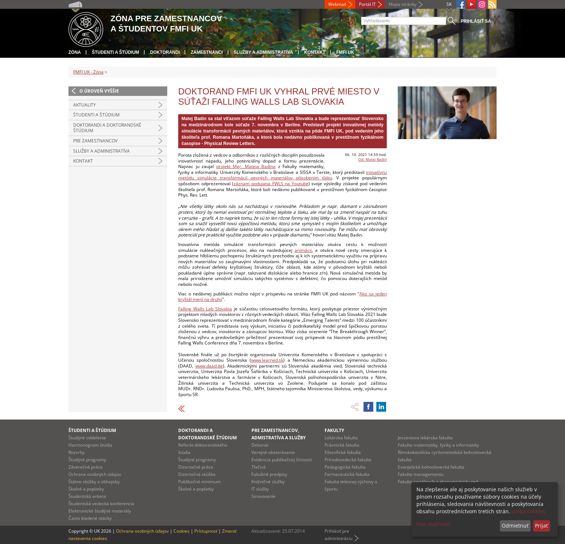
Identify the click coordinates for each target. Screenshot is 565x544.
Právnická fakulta (342, 445)
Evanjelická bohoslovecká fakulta (431, 467)
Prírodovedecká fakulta (348, 460)
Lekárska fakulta (341, 438)
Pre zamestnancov (95, 141)
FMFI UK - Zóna (88, 72)
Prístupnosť (205, 531)
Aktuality (84, 105)
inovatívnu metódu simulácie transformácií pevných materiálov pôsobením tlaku (282, 175)
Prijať (541, 525)
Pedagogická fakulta (345, 467)
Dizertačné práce (195, 467)
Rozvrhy (76, 452)
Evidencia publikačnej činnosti (281, 460)
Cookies (181, 531)
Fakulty (334, 430)
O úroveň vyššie (99, 91)
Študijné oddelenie (87, 438)
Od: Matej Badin (372, 159)
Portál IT (367, 4)
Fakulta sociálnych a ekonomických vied (438, 481)
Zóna (74, 52)
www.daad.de (209, 366)
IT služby (260, 489)
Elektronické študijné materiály (99, 511)
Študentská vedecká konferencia (101, 503)
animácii (303, 250)
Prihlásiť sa (476, 21)
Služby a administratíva (263, 52)
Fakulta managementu (421, 474)
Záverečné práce (85, 467)
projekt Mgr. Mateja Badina (246, 166)
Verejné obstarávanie (273, 452)
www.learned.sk (267, 360)
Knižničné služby (268, 481)
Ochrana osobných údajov (94, 474)
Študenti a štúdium (115, 52)
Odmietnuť (515, 525)
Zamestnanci (206, 52)
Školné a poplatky (86, 489)
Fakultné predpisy (269, 474)
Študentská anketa (87, 496)
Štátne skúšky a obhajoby (94, 481)
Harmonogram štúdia (90, 445)
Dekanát (260, 445)
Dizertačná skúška (197, 474)
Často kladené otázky (90, 518)
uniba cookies (528, 511)
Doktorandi (165, 52)
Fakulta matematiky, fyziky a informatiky (438, 445)
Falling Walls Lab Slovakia (205, 309)
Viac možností (433, 524)
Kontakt (314, 52)
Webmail (337, 4)
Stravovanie (263, 496)
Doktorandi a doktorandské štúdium (107, 128)
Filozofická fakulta (343, 452)
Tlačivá (258, 467)
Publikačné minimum (199, 481)
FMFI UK (345, 52)
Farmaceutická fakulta (347, 474)
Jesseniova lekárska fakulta (425, 438)
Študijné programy (87, 460)
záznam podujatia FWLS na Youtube (270, 183)
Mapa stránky (402, 4)
